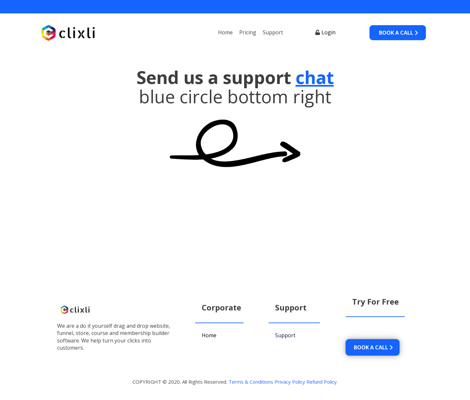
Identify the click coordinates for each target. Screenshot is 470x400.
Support (273, 32)
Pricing (247, 32)
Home (225, 32)
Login (328, 32)
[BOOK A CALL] (397, 32)
